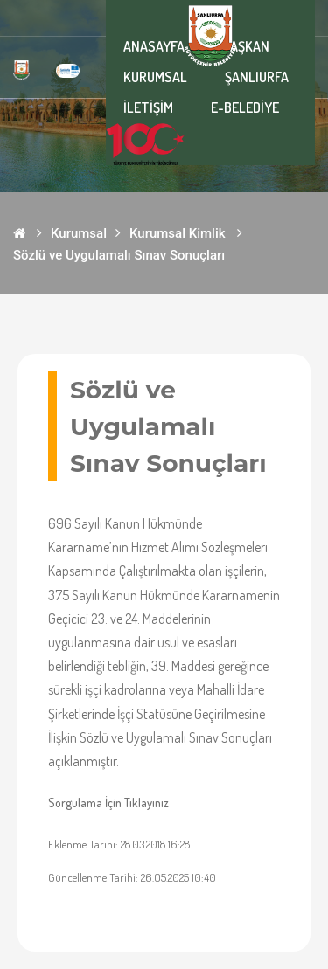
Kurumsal (79, 233)
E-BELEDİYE (245, 107)
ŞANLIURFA (257, 77)
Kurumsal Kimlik (177, 233)
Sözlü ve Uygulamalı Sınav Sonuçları (119, 255)
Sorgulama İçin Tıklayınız (108, 802)
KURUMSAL (155, 77)
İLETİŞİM (148, 107)
